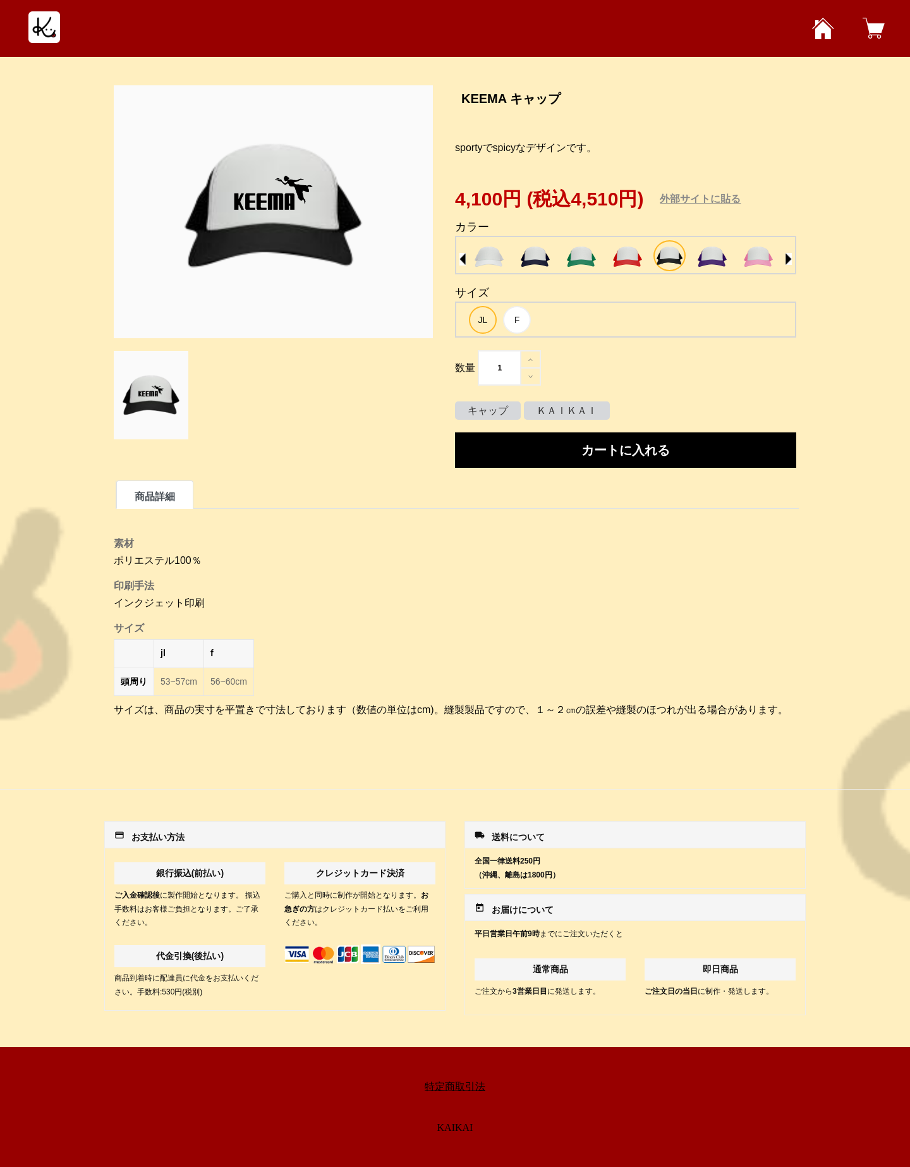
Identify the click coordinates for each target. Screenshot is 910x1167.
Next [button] (788, 259)
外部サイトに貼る (700, 198)
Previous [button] (462, 259)
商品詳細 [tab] (155, 496)
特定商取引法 (455, 1086)
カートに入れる (625, 450)
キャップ (488, 410)
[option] (489, 256)
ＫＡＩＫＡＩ (567, 410)
